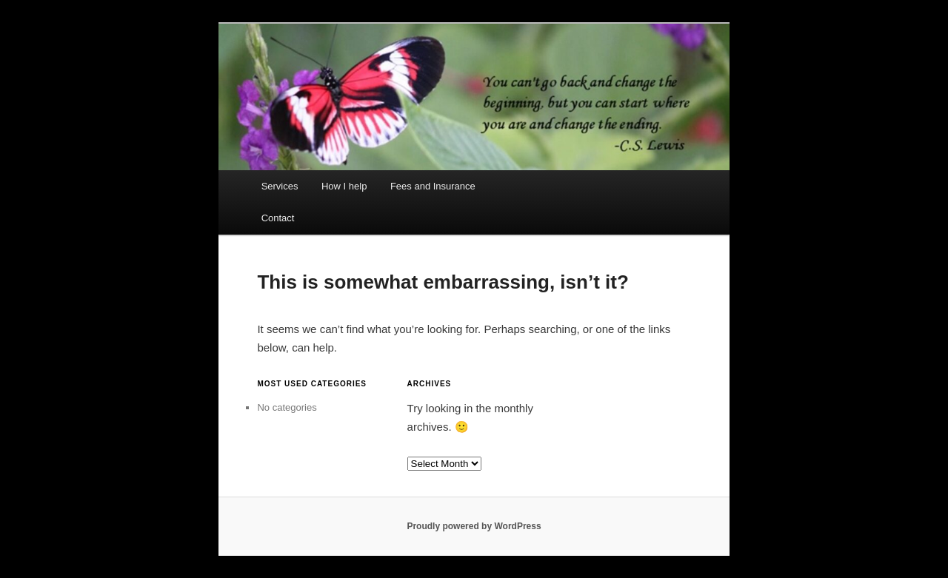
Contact (278, 218)
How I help (344, 186)
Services (279, 186)
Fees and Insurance (432, 186)
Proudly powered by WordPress (474, 526)
